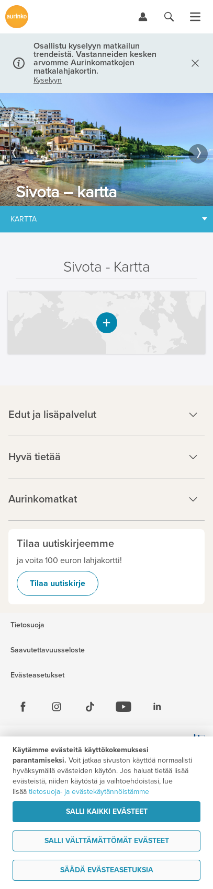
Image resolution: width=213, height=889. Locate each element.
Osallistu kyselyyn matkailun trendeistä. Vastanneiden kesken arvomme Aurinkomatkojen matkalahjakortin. (94, 58)
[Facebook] (23, 706)
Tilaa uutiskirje (57, 583)
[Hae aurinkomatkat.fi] (169, 16)
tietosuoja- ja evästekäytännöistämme (89, 791)
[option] (106, 149)
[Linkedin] (157, 706)
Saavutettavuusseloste (47, 650)
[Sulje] (193, 63)
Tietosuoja (27, 625)
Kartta (23, 219)
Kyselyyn (47, 80)
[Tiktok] (90, 706)
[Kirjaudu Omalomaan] (142, 16)
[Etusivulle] (16, 16)
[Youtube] (123, 706)
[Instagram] (56, 706)
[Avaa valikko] (195, 16)
